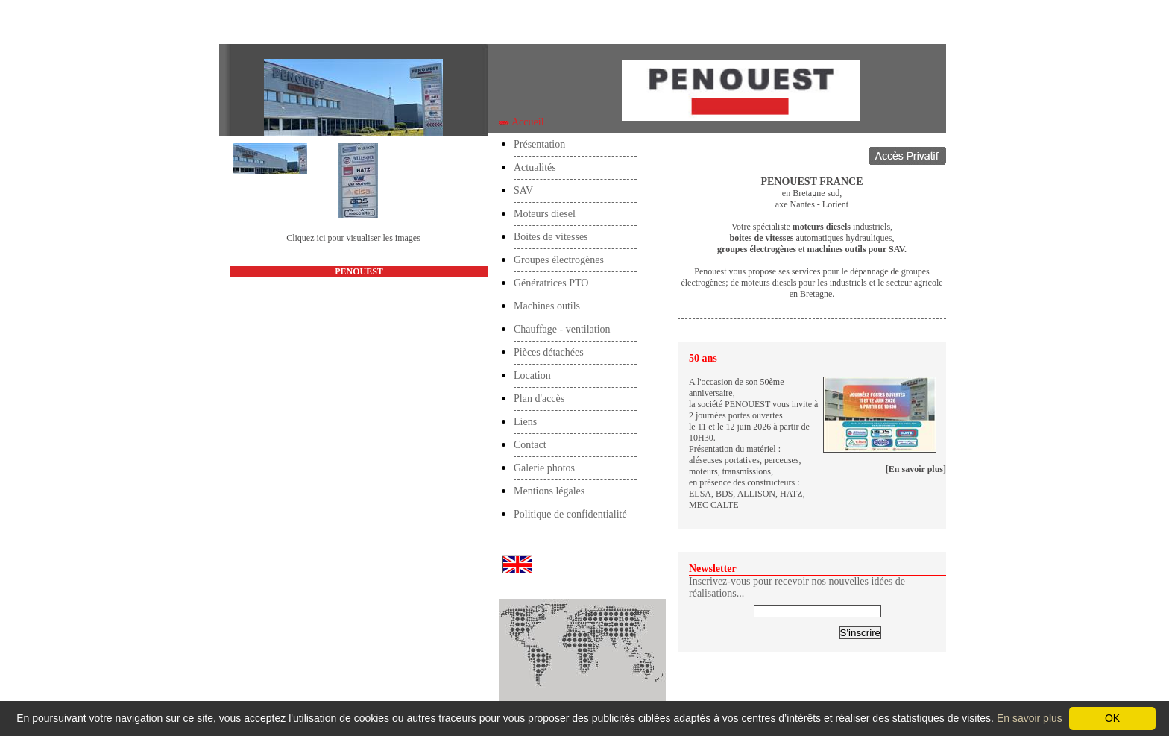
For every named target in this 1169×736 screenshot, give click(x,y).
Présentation (539, 144)
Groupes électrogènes (559, 259)
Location (532, 375)
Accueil (245, 23)
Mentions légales (549, 491)
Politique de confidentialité (570, 514)
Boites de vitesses (551, 236)
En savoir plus (1029, 718)
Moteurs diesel (545, 213)
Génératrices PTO (551, 283)
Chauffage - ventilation (562, 329)
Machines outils (547, 306)
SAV (523, 190)
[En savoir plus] (916, 469)
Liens (525, 421)
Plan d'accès (539, 398)
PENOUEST (359, 271)
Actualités (535, 167)
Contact (530, 444)
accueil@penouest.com (359, 338)
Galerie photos (544, 468)
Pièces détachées (549, 352)
